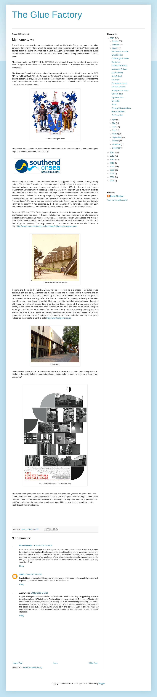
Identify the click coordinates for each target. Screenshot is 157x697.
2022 (112, 170)
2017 (112, 163)
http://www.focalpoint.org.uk (58, 318)
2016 (112, 159)
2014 (112, 152)
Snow (114, 104)
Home (55, 663)
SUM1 (21, 574)
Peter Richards (25, 546)
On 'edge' (115, 80)
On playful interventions (121, 108)
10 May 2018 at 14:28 (39, 593)
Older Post (93, 663)
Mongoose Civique (119, 69)
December (116, 148)
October (115, 141)
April (114, 120)
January (115, 41)
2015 (112, 156)
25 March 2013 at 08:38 (42, 546)
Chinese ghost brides (120, 58)
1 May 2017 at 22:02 (33, 574)
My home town (117, 97)
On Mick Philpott (118, 87)
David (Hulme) (117, 73)
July (114, 130)
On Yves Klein (117, 115)
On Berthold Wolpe (119, 66)
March (115, 48)
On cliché (115, 101)
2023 (112, 174)
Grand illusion (117, 55)
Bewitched (116, 62)
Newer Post (17, 663)
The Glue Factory (47, 15)
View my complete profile (117, 200)
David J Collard (116, 196)
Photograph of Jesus (120, 90)
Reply (21, 566)
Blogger (102, 683)
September (117, 137)
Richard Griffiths (118, 112)
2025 (112, 181)
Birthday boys (117, 94)
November (116, 144)
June (114, 127)
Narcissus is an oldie (120, 51)
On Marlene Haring (119, 83)
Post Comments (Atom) (32, 667)
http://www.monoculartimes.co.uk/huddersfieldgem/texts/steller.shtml (47, 226)
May (114, 123)
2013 (112, 38)
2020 (112, 167)
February (116, 45)
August (115, 134)
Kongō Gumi (117, 76)
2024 (112, 177)
